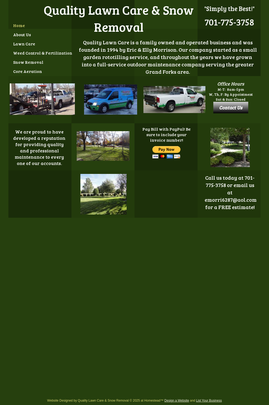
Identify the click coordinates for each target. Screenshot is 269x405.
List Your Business (209, 400)
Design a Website (176, 400)
